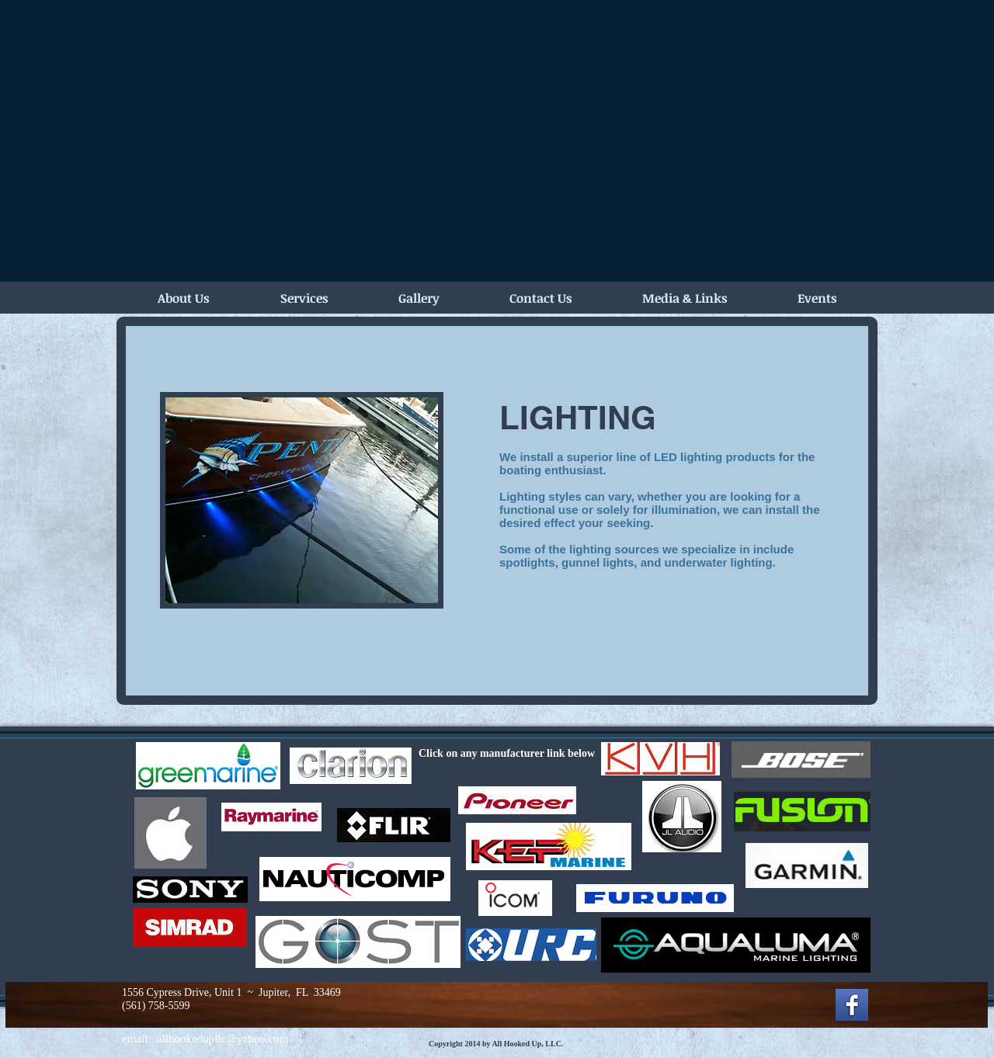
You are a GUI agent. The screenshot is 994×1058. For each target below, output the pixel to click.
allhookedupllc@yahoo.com (222, 1038)
